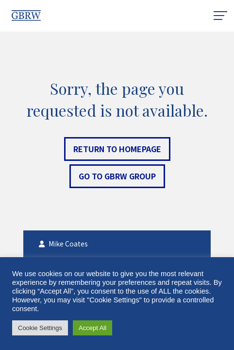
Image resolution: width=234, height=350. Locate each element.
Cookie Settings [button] (40, 328)
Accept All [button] (92, 328)
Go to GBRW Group (117, 176)
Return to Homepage (117, 149)
